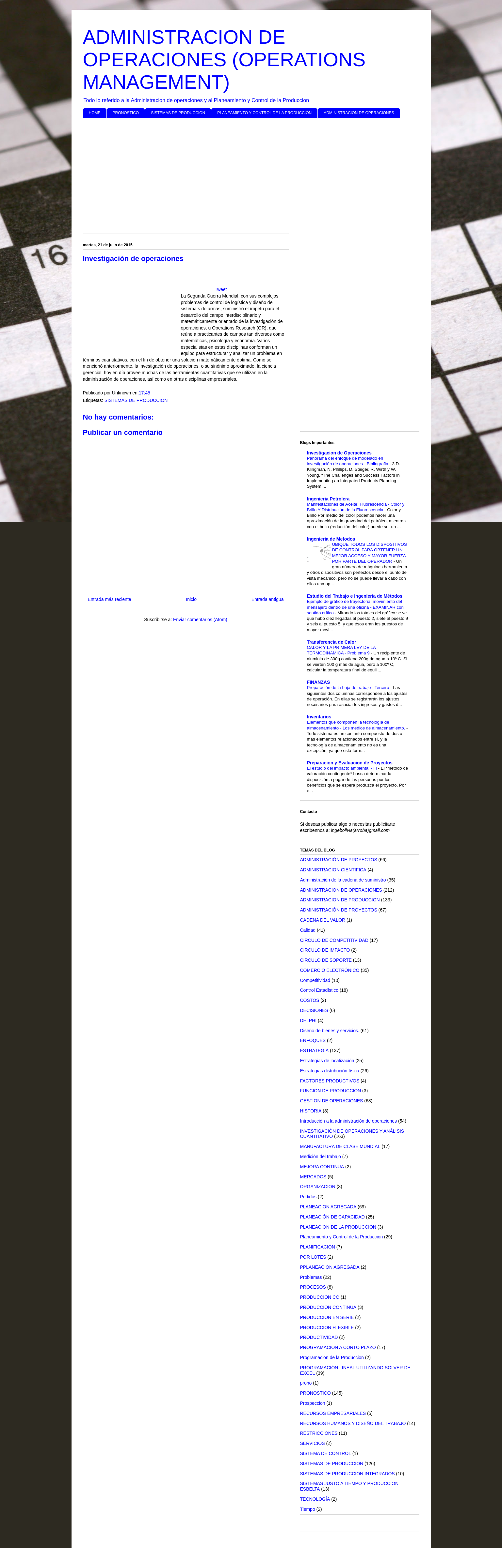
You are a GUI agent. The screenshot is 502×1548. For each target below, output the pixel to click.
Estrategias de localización (327, 1060)
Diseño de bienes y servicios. (329, 1030)
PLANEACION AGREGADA (328, 1206)
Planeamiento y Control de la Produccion (341, 1236)
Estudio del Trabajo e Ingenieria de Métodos (355, 596)
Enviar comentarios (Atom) (200, 619)
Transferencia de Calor (331, 642)
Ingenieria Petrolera (328, 498)
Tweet (221, 289)
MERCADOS (313, 1176)
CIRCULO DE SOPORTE (326, 960)
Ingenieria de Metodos (331, 539)
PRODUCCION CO (320, 1297)
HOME (95, 113)
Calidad (308, 930)
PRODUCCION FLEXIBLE (327, 1327)
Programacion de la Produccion (332, 1357)
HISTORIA (311, 1110)
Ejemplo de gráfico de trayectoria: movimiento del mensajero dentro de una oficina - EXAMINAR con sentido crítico (355, 607)
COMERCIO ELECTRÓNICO (330, 970)
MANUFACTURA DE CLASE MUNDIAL (340, 1146)
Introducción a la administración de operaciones (348, 1121)
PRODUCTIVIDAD (319, 1337)
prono (306, 1383)
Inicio (191, 599)
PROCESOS (313, 1287)
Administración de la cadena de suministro (343, 879)
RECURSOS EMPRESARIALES (333, 1413)
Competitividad (315, 980)
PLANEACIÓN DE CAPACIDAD (332, 1216)
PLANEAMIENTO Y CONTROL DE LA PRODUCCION (264, 113)
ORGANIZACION (317, 1186)
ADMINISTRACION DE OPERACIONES (359, 113)
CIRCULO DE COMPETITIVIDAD (334, 940)
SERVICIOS (312, 1443)
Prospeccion (312, 1403)
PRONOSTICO (126, 113)
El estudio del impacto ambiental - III (342, 768)
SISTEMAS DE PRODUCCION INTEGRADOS (347, 1473)
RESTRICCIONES (319, 1433)
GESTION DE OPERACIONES (331, 1100)
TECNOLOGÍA (315, 1499)
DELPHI (308, 1020)
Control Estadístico (319, 990)
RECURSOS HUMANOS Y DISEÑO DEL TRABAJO (353, 1423)
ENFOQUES (313, 1040)
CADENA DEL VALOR (323, 920)
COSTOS (309, 1000)
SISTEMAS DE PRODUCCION (178, 113)
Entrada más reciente (109, 599)
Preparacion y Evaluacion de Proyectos (350, 762)
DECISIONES (314, 1010)
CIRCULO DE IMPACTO (325, 950)
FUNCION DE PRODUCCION (330, 1090)
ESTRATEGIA (314, 1050)
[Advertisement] (251, 173)
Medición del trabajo (320, 1156)
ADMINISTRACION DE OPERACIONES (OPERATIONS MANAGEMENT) (224, 59)
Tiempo (307, 1509)
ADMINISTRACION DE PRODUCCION (340, 899)
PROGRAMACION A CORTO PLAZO (338, 1347)
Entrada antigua (267, 599)
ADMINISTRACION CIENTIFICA (333, 869)
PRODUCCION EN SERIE (327, 1317)
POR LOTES (313, 1257)
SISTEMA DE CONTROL (325, 1453)
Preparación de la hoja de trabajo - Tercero (349, 687)
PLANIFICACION (317, 1246)
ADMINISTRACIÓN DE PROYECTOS (338, 859)
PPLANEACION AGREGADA (330, 1267)
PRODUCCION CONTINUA (328, 1307)
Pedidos (308, 1196)
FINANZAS (318, 682)
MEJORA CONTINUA (322, 1166)
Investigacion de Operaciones (339, 452)
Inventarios (319, 716)
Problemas (311, 1277)
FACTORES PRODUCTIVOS (330, 1080)
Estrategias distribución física (329, 1070)
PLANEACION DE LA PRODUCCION (338, 1227)
